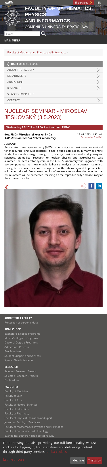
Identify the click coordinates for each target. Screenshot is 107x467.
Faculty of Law (13, 396)
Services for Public (20, 94)
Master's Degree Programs (21, 338)
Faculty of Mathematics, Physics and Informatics (36, 52)
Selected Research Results (20, 371)
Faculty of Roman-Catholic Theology (26, 431)
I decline (77, 460)
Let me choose (13, 459)
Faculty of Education (16, 409)
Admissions (15, 82)
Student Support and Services (22, 356)
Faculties (11, 387)
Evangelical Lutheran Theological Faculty (29, 436)
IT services (81, 2)
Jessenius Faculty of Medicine (22, 422)
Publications (11, 380)
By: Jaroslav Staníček (92, 137)
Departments (16, 76)
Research (14, 88)
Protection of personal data (21, 322)
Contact (13, 100)
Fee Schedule (12, 351)
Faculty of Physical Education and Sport (28, 418)
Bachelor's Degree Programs (22, 334)
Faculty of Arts (13, 400)
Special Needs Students (18, 360)
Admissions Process (16, 347)
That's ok (94, 460)
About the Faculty (20, 70)
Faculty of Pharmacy (16, 413)
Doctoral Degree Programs (21, 342)
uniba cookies (56, 451)
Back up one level (24, 64)
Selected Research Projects (21, 376)
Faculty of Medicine (16, 391)
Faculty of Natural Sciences (21, 404)
